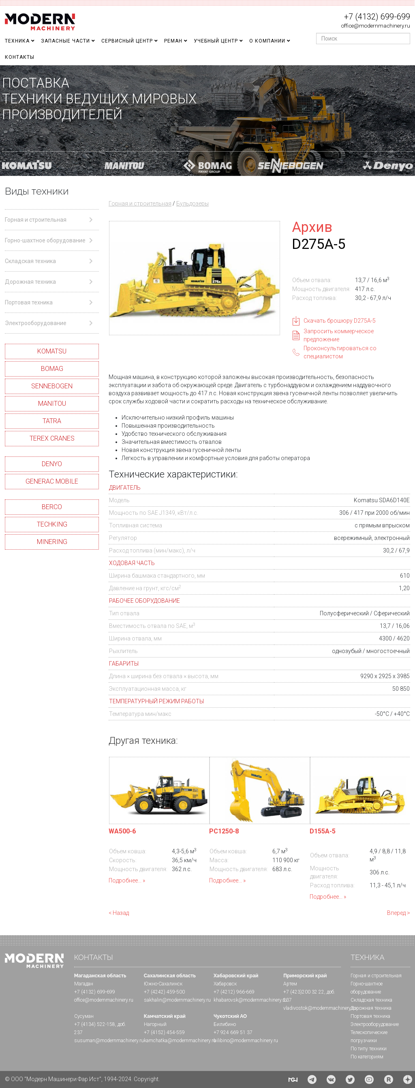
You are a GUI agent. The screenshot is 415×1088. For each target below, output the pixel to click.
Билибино (225, 1024)
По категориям (367, 1057)
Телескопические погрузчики (369, 1036)
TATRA (52, 421)
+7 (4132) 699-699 (377, 16)
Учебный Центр (216, 41)
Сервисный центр (127, 41)
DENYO (52, 464)
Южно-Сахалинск (163, 984)
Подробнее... (125, 880)
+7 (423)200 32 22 (303, 992)
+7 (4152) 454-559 (164, 1032)
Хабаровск (225, 984)
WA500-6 (122, 831)
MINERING (52, 542)
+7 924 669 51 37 (233, 1032)
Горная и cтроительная (376, 976)
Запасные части (65, 41)
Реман (173, 41)
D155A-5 (323, 831)
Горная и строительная (140, 203)
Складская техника (371, 1000)
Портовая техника (370, 1016)
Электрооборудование (375, 1024)
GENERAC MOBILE (52, 481)
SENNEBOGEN (52, 386)
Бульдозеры (192, 203)
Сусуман (84, 1016)
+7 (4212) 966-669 (234, 992)
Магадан (83, 984)
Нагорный (155, 1024)
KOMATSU (51, 351)
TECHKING (52, 524)
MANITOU (52, 403)
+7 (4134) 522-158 (94, 1024)
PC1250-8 (224, 831)
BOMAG (52, 369)
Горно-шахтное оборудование (367, 988)
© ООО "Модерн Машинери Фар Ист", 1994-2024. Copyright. (82, 1079)
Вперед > (398, 913)
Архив (312, 227)
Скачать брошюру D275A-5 (340, 320)
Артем (290, 984)
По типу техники (369, 1049)
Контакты (19, 57)
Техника (17, 41)
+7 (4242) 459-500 (164, 992)
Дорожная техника (371, 1008)
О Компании (267, 41)
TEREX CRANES (52, 438)
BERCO (52, 507)
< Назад (119, 913)
